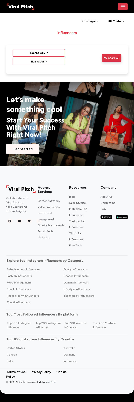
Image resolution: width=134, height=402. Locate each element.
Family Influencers (75, 269)
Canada (12, 354)
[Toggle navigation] (123, 6)
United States (16, 348)
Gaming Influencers (76, 282)
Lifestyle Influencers (77, 289)
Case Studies (77, 202)
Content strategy (49, 201)
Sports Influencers (19, 289)
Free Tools (75, 245)
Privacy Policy (41, 372)
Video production (49, 207)
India (10, 361)
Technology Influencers (79, 295)
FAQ (103, 209)
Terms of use (16, 372)
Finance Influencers (76, 276)
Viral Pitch (51, 382)
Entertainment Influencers (24, 269)
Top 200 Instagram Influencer (48, 325)
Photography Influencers (23, 295)
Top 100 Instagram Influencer (19, 325)
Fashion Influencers (19, 276)
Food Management (19, 282)
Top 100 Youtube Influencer (75, 325)
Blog (72, 196)
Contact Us (107, 202)
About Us (106, 196)
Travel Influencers (18, 302)
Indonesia (70, 361)
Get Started (23, 149)
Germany (69, 354)
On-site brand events (51, 225)
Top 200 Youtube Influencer (104, 325)
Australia (69, 348)
